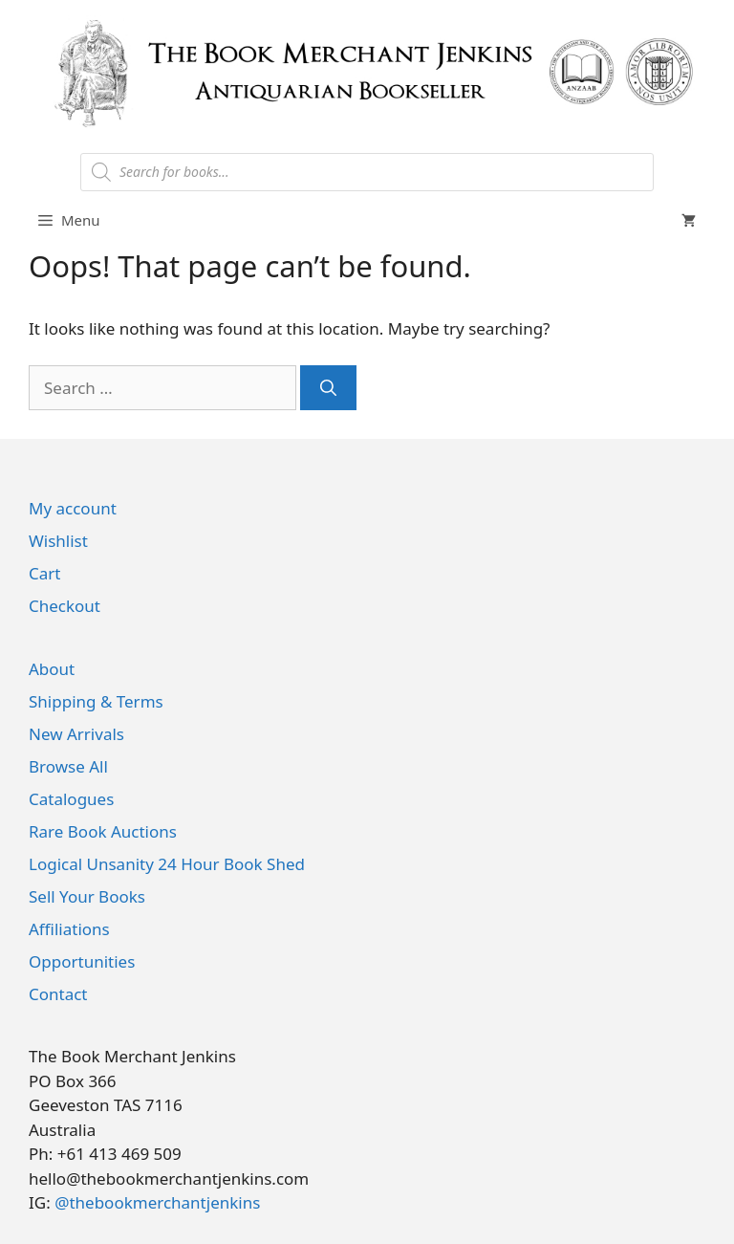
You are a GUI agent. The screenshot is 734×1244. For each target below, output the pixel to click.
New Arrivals (76, 734)
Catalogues (71, 799)
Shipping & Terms (96, 701)
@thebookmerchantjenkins (157, 1202)
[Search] (328, 388)
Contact (58, 994)
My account (73, 508)
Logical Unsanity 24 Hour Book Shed (167, 864)
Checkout (64, 606)
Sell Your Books (87, 896)
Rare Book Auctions (103, 831)
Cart (44, 573)
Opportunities (82, 961)
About (52, 669)
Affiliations (69, 929)
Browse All (68, 766)
